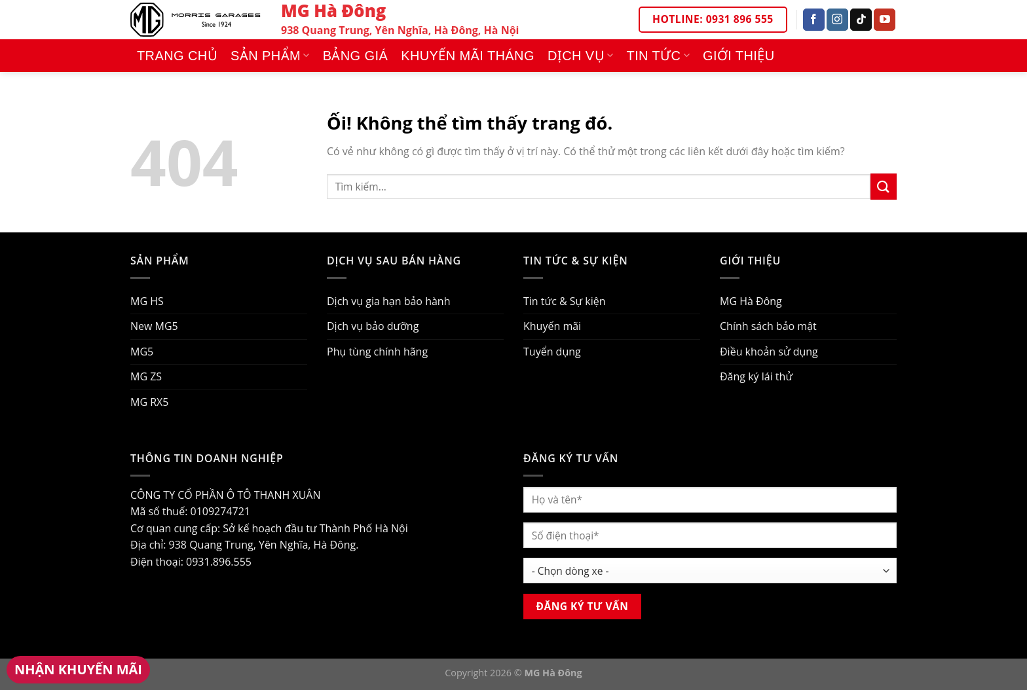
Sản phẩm (270, 55)
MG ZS (146, 376)
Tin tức (658, 55)
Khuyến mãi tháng (467, 55)
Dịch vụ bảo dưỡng (373, 326)
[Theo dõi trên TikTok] (861, 20)
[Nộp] (883, 186)
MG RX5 (149, 402)
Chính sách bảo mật (768, 326)
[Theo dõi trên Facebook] (814, 20)
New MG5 (154, 326)
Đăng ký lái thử (756, 376)
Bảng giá (355, 55)
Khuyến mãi (552, 326)
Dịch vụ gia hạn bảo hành (388, 301)
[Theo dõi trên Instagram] (837, 20)
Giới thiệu (739, 55)
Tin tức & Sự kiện (564, 301)
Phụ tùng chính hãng (377, 351)
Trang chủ (177, 55)
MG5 (141, 351)
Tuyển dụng (552, 351)
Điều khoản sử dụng (769, 351)
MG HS (147, 301)
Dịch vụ (581, 55)
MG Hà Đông (751, 301)
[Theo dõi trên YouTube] (884, 20)
